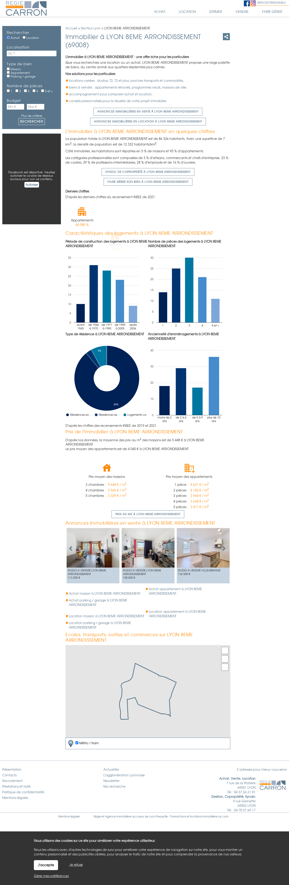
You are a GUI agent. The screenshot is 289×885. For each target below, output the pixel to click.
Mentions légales (69, 816)
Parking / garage (21, 76)
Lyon (225, 816)
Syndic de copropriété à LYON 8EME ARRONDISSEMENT (148, 172)
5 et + (47, 91)
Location (31, 38)
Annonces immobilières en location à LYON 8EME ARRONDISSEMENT (148, 121)
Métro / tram (83, 743)
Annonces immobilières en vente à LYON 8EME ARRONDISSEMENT (147, 111)
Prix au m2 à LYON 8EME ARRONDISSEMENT (147, 514)
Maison (14, 69)
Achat (13, 38)
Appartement (18, 73)
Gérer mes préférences (51, 876)
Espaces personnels (271, 2)
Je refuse (76, 864)
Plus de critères (31, 115)
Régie (97, 816)
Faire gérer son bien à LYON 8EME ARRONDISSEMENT (148, 181)
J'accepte (46, 865)
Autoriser (32, 184)
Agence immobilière (118, 816)
